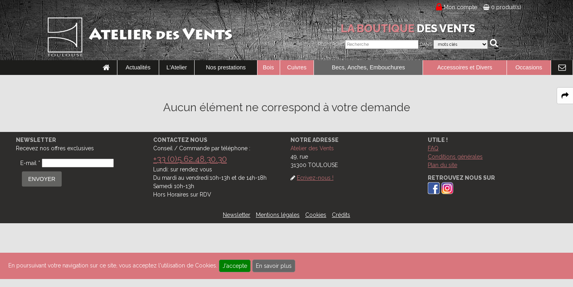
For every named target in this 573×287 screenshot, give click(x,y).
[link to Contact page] (562, 67)
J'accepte (234, 266)
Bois (268, 67)
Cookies (315, 215)
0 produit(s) (502, 7)
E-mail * (30, 163)
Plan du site (442, 165)
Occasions (528, 67)
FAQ (433, 148)
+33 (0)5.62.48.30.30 (190, 159)
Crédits (341, 215)
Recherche (331, 44)
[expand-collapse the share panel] (565, 96)
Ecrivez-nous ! (315, 178)
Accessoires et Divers (464, 67)
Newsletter (236, 215)
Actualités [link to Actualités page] (138, 67)
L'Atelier (176, 67)
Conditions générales (455, 156)
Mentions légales (278, 215)
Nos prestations (226, 67)
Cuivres (297, 67)
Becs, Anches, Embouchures (368, 67)
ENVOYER (41, 179)
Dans (426, 44)
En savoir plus (274, 266)
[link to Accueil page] (106, 67)
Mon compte (460, 7)
